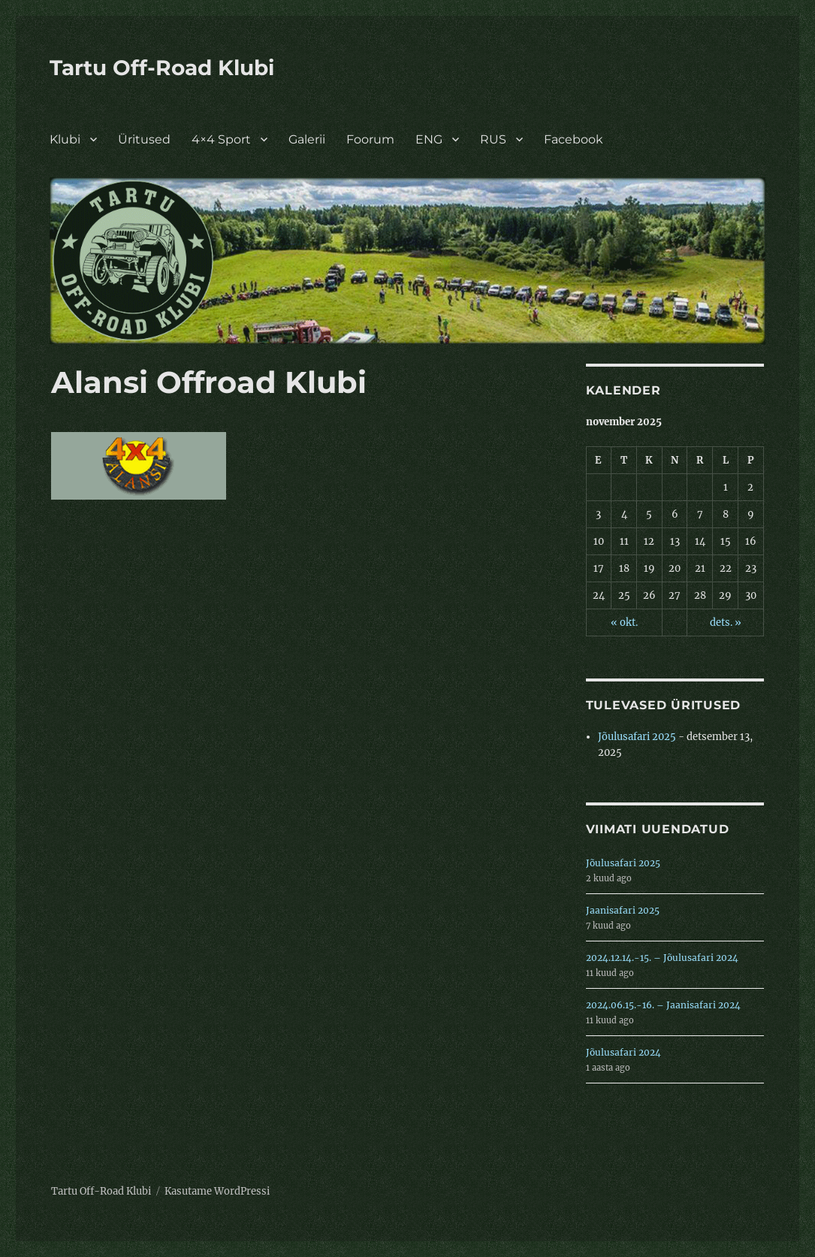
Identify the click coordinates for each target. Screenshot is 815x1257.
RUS (493, 139)
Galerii (306, 139)
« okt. (624, 622)
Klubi (65, 139)
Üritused (144, 139)
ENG (428, 139)
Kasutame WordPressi (217, 1191)
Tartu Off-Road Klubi (162, 67)
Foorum (370, 139)
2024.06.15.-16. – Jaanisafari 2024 (663, 1005)
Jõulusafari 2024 (623, 1052)
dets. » (725, 622)
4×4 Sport (221, 139)
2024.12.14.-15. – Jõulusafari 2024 (662, 957)
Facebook (573, 139)
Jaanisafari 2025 (623, 910)
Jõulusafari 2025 (637, 736)
